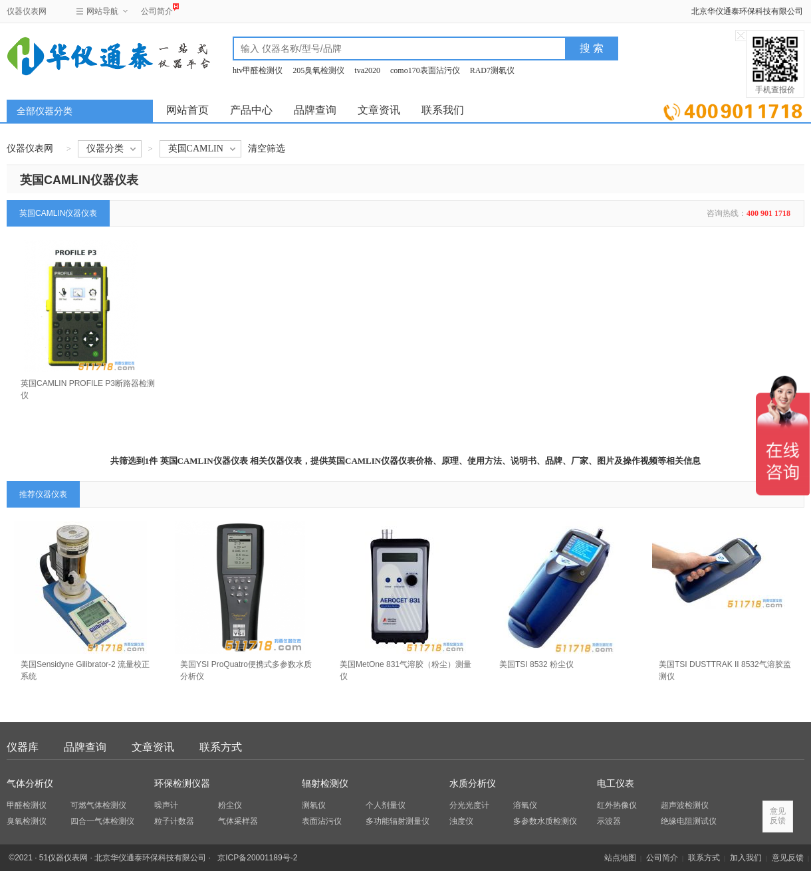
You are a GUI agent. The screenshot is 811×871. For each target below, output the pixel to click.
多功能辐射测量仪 (397, 821)
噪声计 (166, 805)
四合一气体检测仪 (102, 821)
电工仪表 (615, 784)
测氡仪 (314, 805)
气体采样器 (238, 821)
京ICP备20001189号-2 (257, 857)
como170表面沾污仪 (425, 70)
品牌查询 (315, 110)
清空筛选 (266, 148)
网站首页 (187, 110)
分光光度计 (469, 805)
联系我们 (442, 110)
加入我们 (746, 857)
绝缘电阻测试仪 (689, 821)
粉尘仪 (230, 805)
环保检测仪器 (182, 784)
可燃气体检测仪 (98, 805)
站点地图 (620, 857)
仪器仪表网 (27, 11)
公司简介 (157, 9)
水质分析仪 (472, 784)
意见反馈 (788, 857)
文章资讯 (379, 110)
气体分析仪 (30, 784)
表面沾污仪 (322, 821)
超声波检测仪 (685, 805)
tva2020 (367, 70)
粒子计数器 (174, 821)
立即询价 (732, 109)
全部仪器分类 (44, 111)
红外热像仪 (617, 805)
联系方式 (220, 747)
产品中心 (251, 110)
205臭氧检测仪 (318, 70)
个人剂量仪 (385, 805)
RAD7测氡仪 (492, 70)
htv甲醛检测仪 (258, 70)
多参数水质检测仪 (545, 821)
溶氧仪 (525, 805)
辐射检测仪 (325, 784)
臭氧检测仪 (27, 821)
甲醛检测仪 (27, 805)
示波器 (609, 821)
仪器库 (23, 747)
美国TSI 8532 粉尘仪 (536, 664)
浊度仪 (461, 821)
